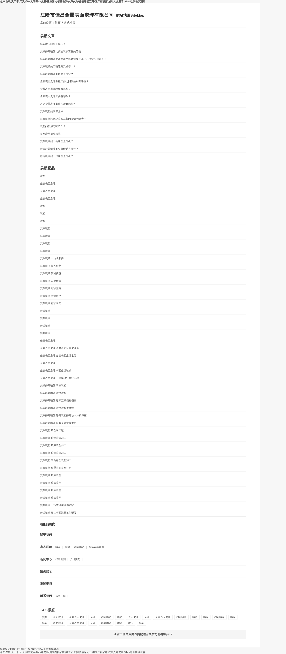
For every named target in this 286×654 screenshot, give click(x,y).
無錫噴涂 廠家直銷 (50, 303)
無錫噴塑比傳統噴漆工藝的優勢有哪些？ (63, 118)
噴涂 (58, 547)
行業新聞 (60, 559)
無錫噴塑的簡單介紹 (51, 111)
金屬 (92, 617)
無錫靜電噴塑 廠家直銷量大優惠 (58, 422)
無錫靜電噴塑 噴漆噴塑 (53, 385)
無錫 (44, 617)
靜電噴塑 (79, 547)
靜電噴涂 (219, 617)
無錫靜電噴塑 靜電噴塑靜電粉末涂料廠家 (63, 415)
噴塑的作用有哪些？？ (53, 126)
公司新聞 (75, 559)
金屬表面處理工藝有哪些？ (55, 96)
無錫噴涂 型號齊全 (50, 295)
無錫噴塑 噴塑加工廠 (52, 430)
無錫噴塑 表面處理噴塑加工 (56, 460)
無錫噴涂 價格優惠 (50, 273)
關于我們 (46, 534)
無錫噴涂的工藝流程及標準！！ (58, 66)
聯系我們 (46, 595)
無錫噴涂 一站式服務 (52, 258)
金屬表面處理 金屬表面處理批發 (58, 355)
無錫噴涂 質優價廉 (50, 280)
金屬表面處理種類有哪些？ (55, 88)
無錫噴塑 (45, 228)
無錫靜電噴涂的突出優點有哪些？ (59, 148)
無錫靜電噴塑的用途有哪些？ (56, 73)
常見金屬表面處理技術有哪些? (57, 103)
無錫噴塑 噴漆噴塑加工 (53, 437)
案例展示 (46, 571)
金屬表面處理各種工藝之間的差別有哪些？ (64, 81)
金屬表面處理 (47, 183)
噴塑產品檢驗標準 (50, 133)
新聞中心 (46, 559)
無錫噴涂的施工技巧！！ (54, 44)
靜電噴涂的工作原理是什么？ (56, 156)
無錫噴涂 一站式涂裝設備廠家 (57, 505)
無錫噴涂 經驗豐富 (50, 288)
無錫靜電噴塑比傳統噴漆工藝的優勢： (62, 51)
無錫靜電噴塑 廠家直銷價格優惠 (58, 400)
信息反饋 (60, 596)
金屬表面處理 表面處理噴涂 (56, 370)
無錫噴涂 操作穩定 (50, 265)
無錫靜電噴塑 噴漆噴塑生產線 (57, 407)
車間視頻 (46, 583)
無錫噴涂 (45, 310)
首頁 (58, 22)
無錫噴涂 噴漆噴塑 (50, 475)
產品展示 (46, 547)
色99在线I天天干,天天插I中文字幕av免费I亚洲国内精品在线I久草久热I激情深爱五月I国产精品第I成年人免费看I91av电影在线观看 (72, 1)
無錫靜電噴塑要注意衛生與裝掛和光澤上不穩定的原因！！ (73, 58)
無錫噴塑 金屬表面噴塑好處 (56, 467)
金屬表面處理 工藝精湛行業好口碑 (59, 378)
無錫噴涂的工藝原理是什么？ (56, 141)
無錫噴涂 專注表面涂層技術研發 (58, 512)
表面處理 (58, 617)
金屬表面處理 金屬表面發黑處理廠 (59, 348)
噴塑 (42, 176)
